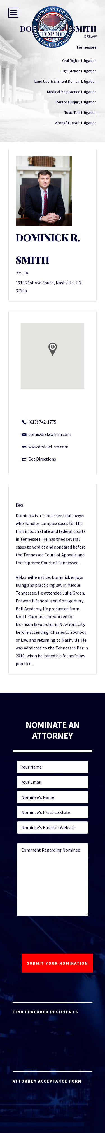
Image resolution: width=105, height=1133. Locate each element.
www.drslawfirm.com (48, 446)
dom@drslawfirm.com (49, 434)
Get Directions (42, 459)
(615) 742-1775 (42, 422)
